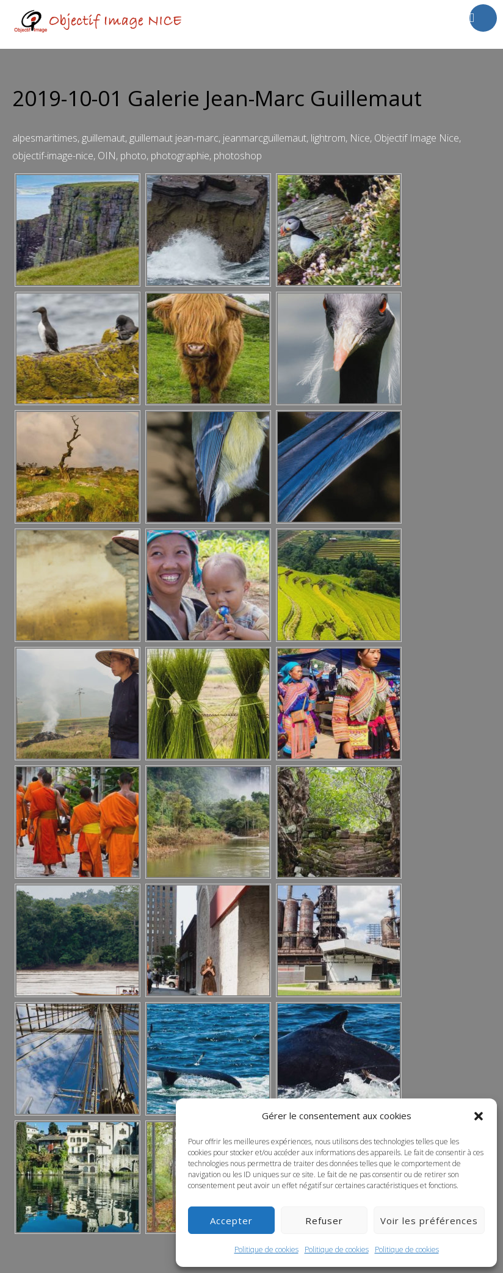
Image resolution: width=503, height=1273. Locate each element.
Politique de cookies (266, 1249)
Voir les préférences (429, 1220)
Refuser (324, 1220)
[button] (478, 1116)
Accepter (231, 1220)
